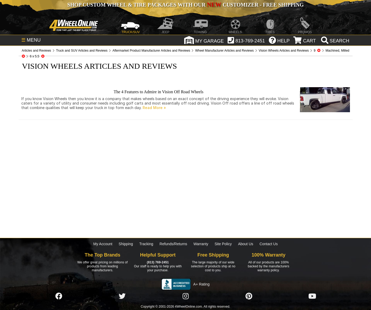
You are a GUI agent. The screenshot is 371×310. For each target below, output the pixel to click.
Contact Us (268, 244)
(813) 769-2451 (158, 262)
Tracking (146, 244)
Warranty (200, 244)
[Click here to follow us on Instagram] (185, 296)
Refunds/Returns (173, 244)
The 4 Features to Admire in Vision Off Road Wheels (158, 92)
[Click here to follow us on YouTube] (312, 296)
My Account (102, 244)
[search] (334, 40)
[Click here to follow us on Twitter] (122, 296)
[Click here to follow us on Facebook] (58, 296)
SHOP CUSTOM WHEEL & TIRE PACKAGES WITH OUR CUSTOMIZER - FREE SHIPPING (185, 5)
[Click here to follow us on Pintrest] (249, 296)
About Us (245, 244)
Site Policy (223, 244)
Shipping (126, 244)
